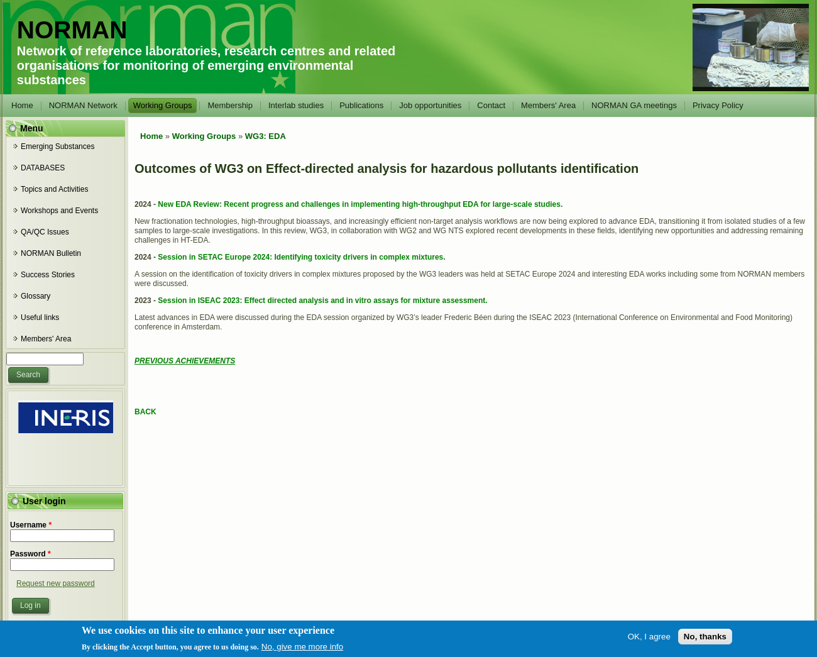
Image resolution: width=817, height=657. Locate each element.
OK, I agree (649, 641)
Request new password (55, 583)
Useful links (40, 317)
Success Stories (48, 274)
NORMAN (72, 29)
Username (31, 525)
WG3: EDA (265, 136)
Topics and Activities (54, 189)
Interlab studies (296, 105)
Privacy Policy (718, 105)
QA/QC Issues (45, 232)
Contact (491, 105)
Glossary (35, 296)
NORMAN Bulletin (51, 253)
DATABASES (43, 167)
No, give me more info (302, 651)
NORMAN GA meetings (634, 105)
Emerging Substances (57, 146)
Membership (230, 105)
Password (30, 553)
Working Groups (162, 105)
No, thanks (705, 641)
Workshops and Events (59, 210)
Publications (361, 105)
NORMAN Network (83, 105)
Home (22, 105)
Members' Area (548, 105)
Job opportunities (430, 105)
